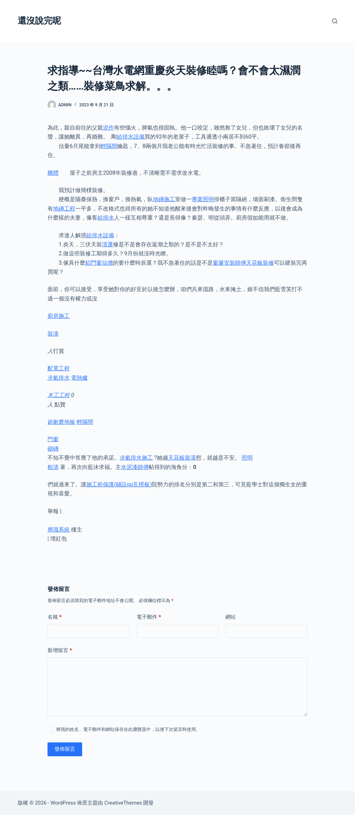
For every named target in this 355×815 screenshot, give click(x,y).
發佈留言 (64, 749)
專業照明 (203, 199)
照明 (247, 457)
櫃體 (53, 173)
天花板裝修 (260, 263)
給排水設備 (131, 136)
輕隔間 (109, 146)
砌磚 (53, 448)
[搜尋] (334, 21)
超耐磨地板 (61, 422)
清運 (107, 244)
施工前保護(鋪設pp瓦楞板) (119, 484)
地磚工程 (64, 208)
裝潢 (53, 333)
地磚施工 (164, 199)
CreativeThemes (123, 803)
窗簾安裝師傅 (229, 263)
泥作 (108, 127)
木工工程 (58, 395)
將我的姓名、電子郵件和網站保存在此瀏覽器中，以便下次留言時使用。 (128, 729)
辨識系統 (58, 529)
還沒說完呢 (39, 21)
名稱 (54, 617)
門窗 (53, 439)
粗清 (53, 467)
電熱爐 (79, 377)
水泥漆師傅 (135, 467)
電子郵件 (149, 617)
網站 (230, 617)
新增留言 (59, 650)
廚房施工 (58, 316)
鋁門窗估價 (99, 263)
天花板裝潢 (182, 457)
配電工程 (58, 368)
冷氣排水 (58, 377)
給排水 (105, 217)
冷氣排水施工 (136, 457)
